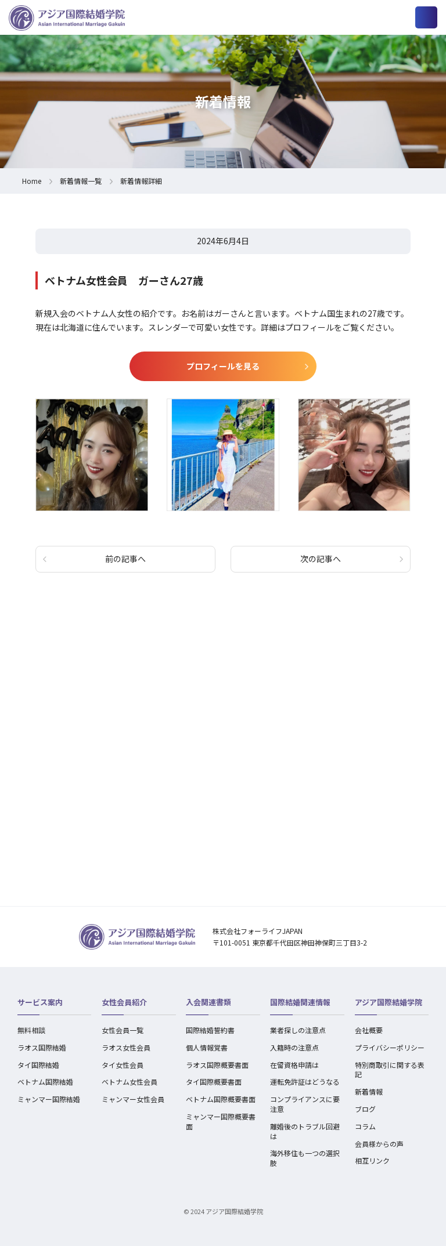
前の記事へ (125, 558)
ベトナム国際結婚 (45, 1081)
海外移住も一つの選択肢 (305, 1158)
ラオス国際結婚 (41, 1047)
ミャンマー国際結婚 (48, 1099)
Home (31, 181)
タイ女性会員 (122, 1065)
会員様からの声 (379, 1144)
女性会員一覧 (122, 1030)
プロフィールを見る (223, 366)
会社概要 (369, 1030)
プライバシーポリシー (390, 1047)
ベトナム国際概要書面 (221, 1099)
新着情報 (369, 1091)
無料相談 (31, 1030)
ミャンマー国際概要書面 (221, 1121)
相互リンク (372, 1160)
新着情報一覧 (81, 181)
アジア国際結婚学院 (388, 1002)
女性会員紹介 (124, 1002)
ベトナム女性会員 (129, 1081)
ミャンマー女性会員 (133, 1099)
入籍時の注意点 (294, 1047)
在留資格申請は (294, 1065)
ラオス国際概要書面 (217, 1065)
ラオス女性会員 (126, 1047)
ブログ (365, 1109)
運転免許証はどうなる (305, 1081)
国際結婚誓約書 (210, 1030)
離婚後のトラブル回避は (305, 1131)
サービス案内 (40, 1002)
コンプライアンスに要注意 (305, 1104)
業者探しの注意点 (298, 1030)
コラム (365, 1126)
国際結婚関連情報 (300, 1002)
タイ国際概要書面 (214, 1081)
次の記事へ (320, 558)
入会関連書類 (208, 1002)
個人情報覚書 (207, 1047)
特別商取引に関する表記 (390, 1070)
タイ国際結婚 (38, 1065)
